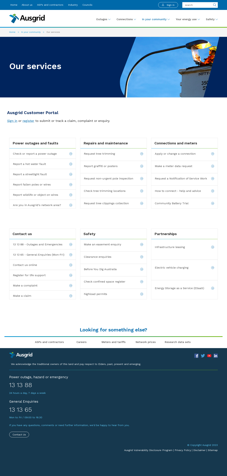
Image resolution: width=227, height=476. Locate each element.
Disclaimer (199, 450)
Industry (73, 4)
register (28, 121)
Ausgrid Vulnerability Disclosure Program (148, 450)
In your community (31, 32)
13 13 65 (20, 409)
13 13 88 (20, 385)
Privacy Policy (183, 450)
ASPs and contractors (50, 4)
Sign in (12, 121)
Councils (87, 4)
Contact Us (19, 434)
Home (13, 4)
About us (27, 4)
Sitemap (213, 450)
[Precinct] (20, 354)
